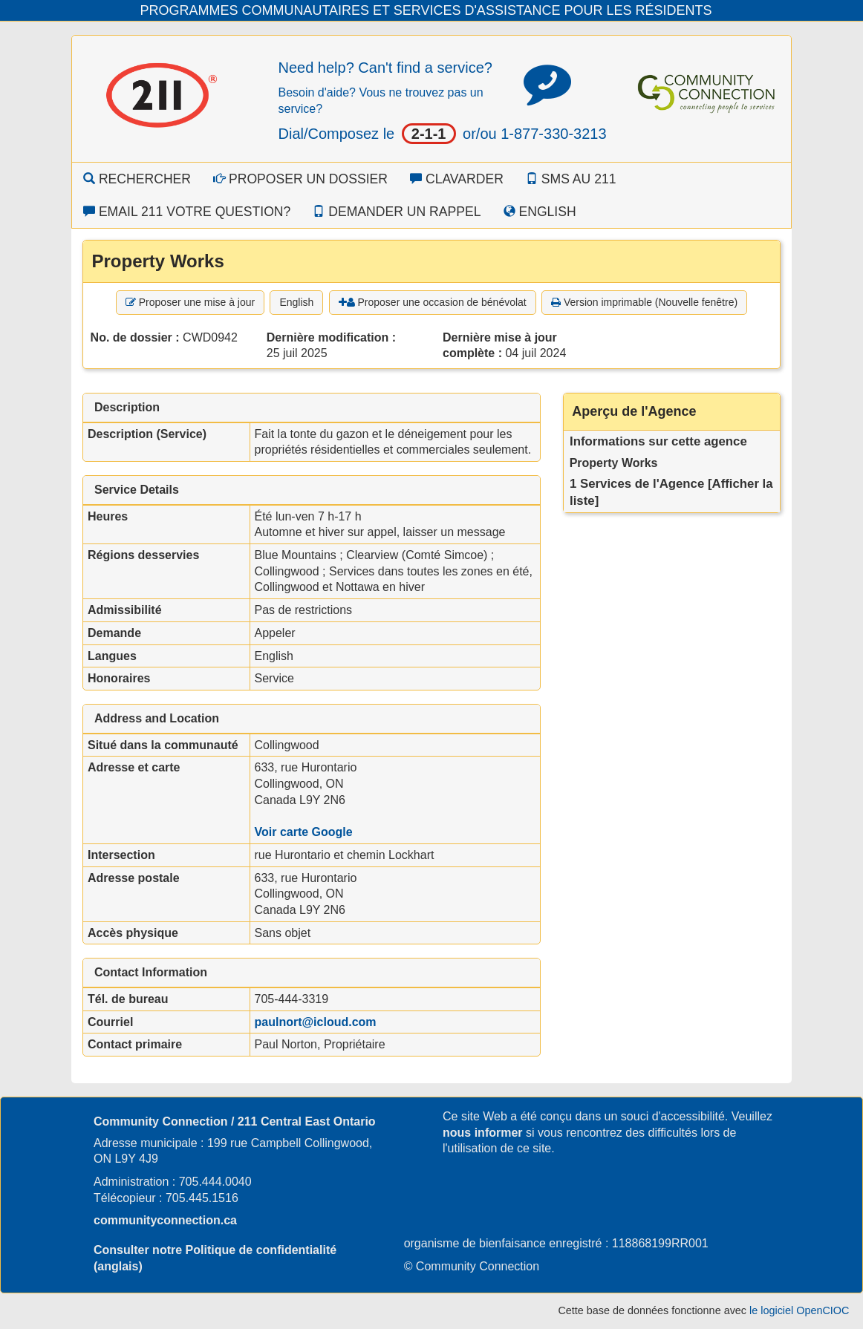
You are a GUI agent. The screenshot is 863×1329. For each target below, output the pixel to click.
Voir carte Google (304, 832)
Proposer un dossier (300, 179)
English (540, 211)
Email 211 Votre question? (186, 211)
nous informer (483, 1132)
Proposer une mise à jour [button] (190, 302)
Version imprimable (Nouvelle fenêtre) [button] (644, 302)
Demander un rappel (397, 211)
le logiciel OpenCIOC (799, 1310)
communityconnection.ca (165, 1220)
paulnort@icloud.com (316, 1022)
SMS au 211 (571, 179)
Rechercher (137, 179)
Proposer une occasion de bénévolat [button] (433, 302)
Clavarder (457, 179)
